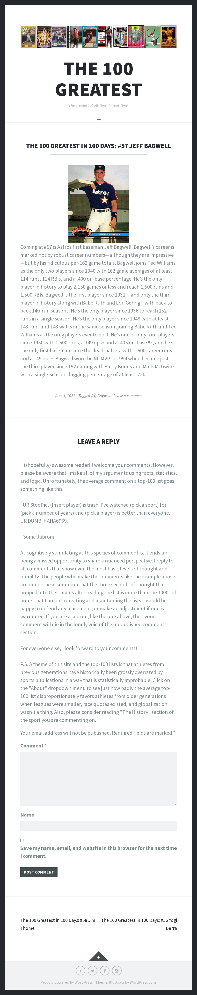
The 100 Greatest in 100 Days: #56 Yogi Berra (140, 924)
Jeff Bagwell (100, 395)
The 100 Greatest (98, 79)
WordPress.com (143, 982)
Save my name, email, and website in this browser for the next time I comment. (98, 850)
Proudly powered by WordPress (66, 982)
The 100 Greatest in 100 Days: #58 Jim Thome (57, 924)
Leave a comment (127, 395)
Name (27, 812)
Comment (33, 745)
